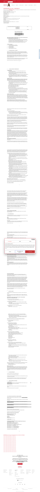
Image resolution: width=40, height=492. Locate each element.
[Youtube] (24, 484)
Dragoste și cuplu (28, 471)
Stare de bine (33, 471)
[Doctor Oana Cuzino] (7, 5)
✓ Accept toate (30, 251)
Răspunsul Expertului (5, 472)
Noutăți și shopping (22, 472)
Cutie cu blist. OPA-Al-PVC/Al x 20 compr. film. (9, 440)
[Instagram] (17, 484)
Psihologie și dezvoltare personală (28, 472)
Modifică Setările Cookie (25, 489)
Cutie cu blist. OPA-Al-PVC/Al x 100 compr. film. (9, 450)
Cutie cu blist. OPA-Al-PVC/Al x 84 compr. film (9, 447)
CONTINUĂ (20, 463)
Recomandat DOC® (30, 488)
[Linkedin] (22, 484)
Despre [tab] (30, 241)
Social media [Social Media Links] (20, 482)
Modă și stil (22, 471)
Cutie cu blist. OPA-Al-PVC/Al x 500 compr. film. (9, 451)
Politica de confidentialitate (15, 489)
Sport (15, 475)
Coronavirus (10, 471)
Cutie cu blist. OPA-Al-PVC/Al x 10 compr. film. (9, 437)
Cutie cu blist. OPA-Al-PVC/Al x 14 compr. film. (9, 438)
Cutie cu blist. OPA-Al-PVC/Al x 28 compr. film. (9, 441)
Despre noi (23, 488)
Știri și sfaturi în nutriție (17, 476)
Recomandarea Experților (20, 478)
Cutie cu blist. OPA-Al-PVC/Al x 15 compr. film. (9, 439)
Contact (16, 488)
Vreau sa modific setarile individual (20, 251)
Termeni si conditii (9, 488)
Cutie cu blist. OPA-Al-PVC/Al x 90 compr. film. (9, 448)
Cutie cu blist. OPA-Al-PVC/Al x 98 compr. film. (9, 449)
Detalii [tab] (20, 241)
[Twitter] (20, 484)
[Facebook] (15, 484)
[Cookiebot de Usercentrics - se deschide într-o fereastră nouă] (32, 239)
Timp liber (33, 472)
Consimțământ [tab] (10, 241)
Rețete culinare (16, 474)
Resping (10, 251)
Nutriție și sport (16, 470)
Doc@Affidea (4, 471)
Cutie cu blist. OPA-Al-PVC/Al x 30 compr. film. (9, 442)
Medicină (10, 472)
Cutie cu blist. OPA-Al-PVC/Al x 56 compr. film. (9, 446)
